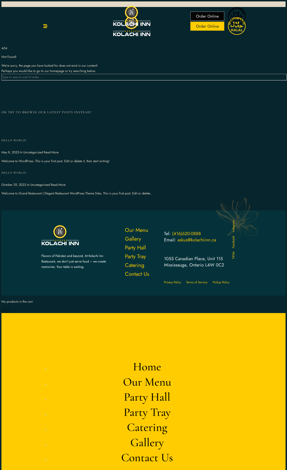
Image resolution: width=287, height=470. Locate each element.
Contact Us (147, 457)
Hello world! (14, 140)
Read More (51, 152)
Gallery (147, 442)
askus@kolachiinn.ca (196, 240)
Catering (147, 427)
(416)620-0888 (186, 233)
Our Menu (147, 382)
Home (147, 367)
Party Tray (147, 412)
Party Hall (147, 397)
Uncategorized (33, 152)
